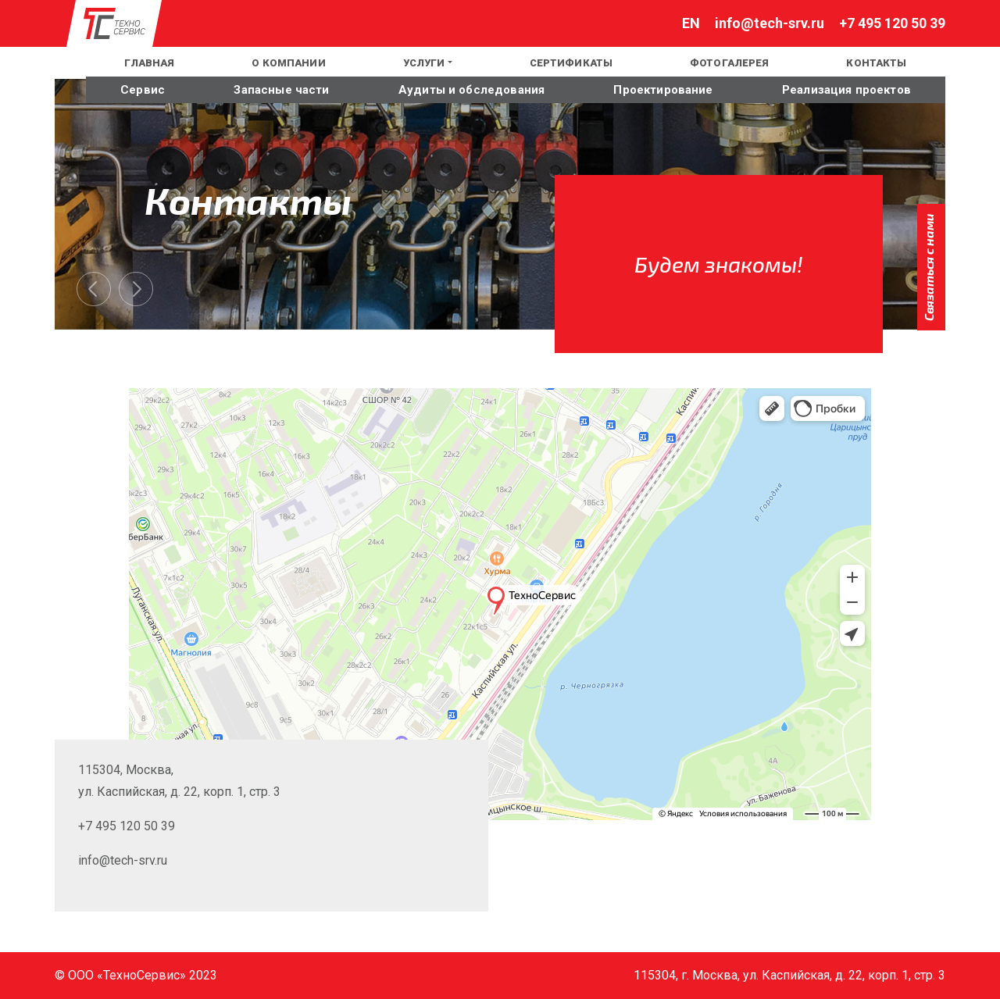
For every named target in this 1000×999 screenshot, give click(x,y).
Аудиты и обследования (471, 90)
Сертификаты (571, 63)
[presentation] (94, 289)
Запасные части (281, 90)
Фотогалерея (729, 63)
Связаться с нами (928, 267)
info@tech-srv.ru (769, 23)
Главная (149, 63)
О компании (288, 63)
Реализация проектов (846, 90)
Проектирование (662, 90)
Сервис (142, 90)
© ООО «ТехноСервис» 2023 (136, 975)
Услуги (424, 63)
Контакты (876, 63)
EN (64, 62)
